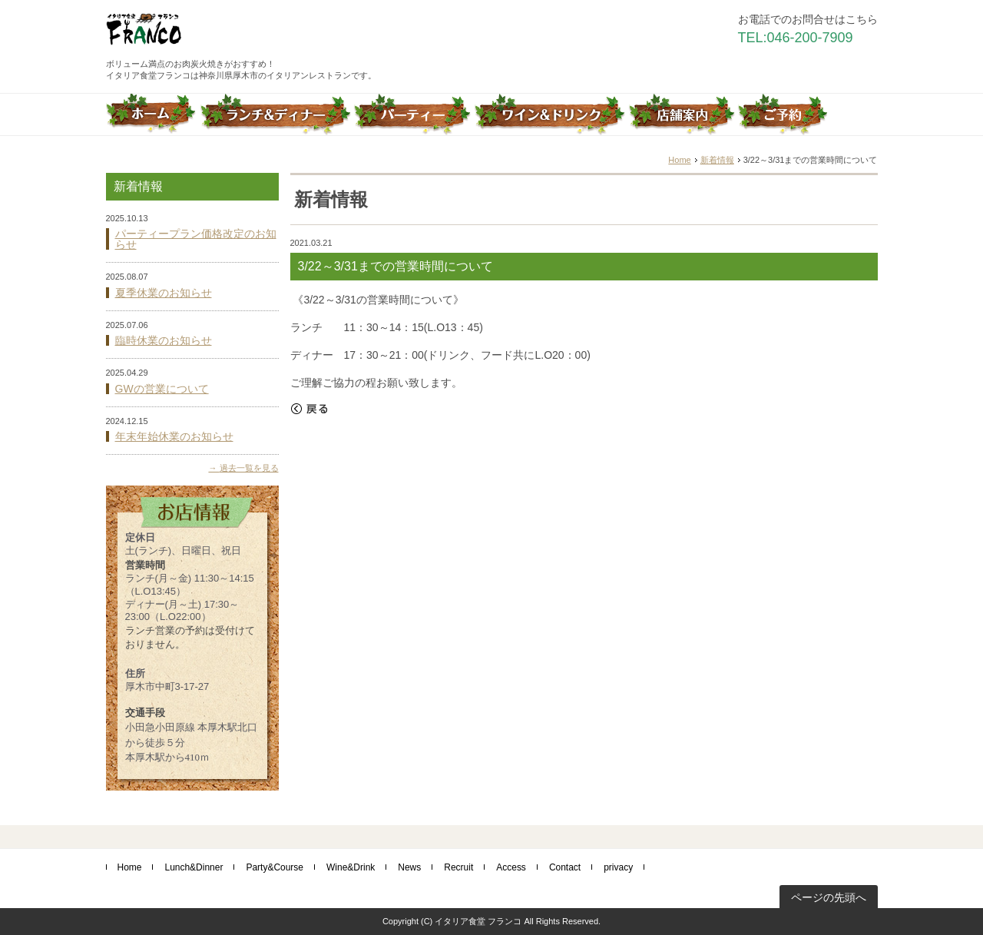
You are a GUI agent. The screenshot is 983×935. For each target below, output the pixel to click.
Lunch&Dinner (193, 867)
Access (511, 867)
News (409, 867)
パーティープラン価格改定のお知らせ (195, 239)
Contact (565, 867)
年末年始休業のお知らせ (174, 436)
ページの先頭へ (828, 897)
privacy (618, 867)
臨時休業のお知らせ (163, 340)
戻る (309, 409)
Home (679, 159)
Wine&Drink (350, 867)
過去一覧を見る (249, 467)
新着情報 (717, 159)
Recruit (458, 867)
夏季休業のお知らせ (163, 292)
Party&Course (274, 867)
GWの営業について (162, 388)
